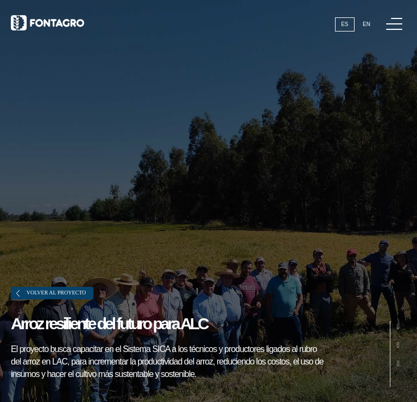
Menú (396, 18)
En (366, 24)
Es (344, 24)
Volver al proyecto (51, 293)
